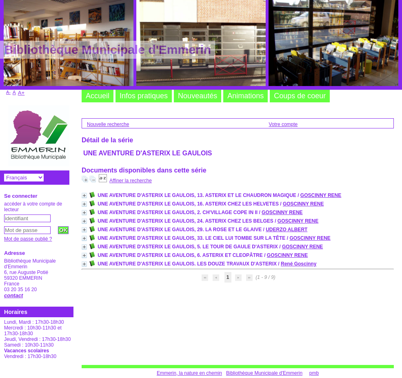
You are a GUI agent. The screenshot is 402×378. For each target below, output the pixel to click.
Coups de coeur (300, 96)
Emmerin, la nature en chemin (189, 373)
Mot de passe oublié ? (28, 239)
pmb (314, 373)
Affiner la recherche (130, 180)
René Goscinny (298, 264)
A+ (21, 93)
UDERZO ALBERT (286, 229)
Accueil (97, 96)
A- (8, 92)
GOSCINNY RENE (320, 195)
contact (13, 295)
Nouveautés (197, 96)
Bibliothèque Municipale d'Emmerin (264, 373)
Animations (245, 96)
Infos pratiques (144, 96)
